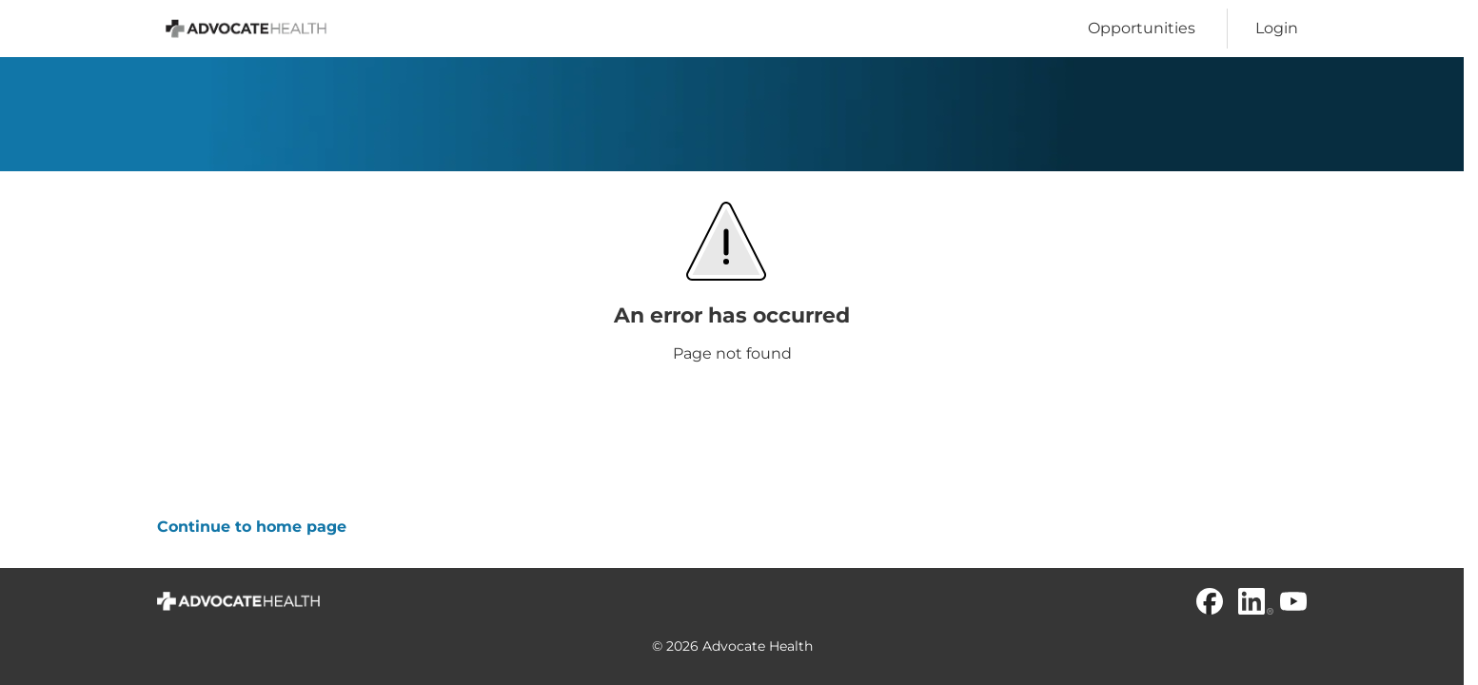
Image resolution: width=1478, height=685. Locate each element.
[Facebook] (1209, 601)
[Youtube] (1293, 601)
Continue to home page (251, 527)
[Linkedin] (1251, 601)
